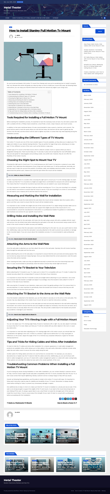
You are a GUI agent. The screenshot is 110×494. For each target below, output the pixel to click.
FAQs (11, 27)
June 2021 (87, 216)
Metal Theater (12, 7)
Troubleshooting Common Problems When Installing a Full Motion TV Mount (29, 113)
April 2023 (87, 127)
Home (7, 18)
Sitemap (55, 18)
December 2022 (89, 143)
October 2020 (88, 248)
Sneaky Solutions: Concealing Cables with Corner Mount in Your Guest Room (94, 51)
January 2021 (88, 236)
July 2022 (87, 164)
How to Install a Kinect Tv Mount (39, 437)
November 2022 (88, 147)
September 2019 (89, 301)
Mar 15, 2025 (88, 467)
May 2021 (86, 220)
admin (18, 35)
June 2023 (87, 119)
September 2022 (89, 156)
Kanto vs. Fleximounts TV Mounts (19, 403)
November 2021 (88, 196)
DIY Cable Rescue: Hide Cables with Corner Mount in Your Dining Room (94, 58)
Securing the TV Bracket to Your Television (20, 105)
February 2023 (88, 135)
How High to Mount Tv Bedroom (67, 437)
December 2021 (88, 192)
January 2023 (88, 139)
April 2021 (87, 224)
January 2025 (88, 103)
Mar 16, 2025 (62, 467)
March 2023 (87, 131)
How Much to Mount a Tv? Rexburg (16, 437)
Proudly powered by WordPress (11, 490)
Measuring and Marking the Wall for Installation (22, 100)
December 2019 (88, 289)
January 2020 (88, 285)
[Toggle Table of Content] (48, 92)
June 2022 (87, 168)
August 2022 (87, 160)
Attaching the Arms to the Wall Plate (19, 103)
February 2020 (88, 281)
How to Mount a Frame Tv (67, 403)
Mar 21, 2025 (11, 467)
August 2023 (87, 111)
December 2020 (89, 240)
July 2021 (86, 212)
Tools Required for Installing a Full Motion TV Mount (23, 94)
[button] (102, 18)
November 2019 (88, 293)
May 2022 (87, 172)
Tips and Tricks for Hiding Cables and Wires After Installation (25, 111)
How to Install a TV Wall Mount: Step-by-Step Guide (31, 18)
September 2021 (89, 204)
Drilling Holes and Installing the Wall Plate (20, 101)
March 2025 (87, 95)
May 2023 (87, 123)
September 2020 (89, 252)
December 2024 (89, 107)
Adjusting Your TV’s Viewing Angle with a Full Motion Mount (25, 109)
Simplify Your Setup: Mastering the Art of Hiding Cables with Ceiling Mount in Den (93, 66)
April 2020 (87, 272)
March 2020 (87, 276)
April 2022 (87, 176)
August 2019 (87, 305)
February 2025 (88, 99)
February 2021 (88, 232)
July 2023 (87, 115)
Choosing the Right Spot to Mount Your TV (20, 98)
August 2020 (88, 256)
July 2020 (87, 260)
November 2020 (89, 244)
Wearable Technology (90, 328)
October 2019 (88, 297)
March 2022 (87, 180)
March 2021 (87, 228)
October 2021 (88, 200)
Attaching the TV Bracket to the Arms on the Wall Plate (24, 107)
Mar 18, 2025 (37, 467)
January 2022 (88, 188)
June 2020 (87, 264)
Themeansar (32, 490)
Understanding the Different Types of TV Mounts (22, 96)
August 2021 (87, 208)
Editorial (86, 316)
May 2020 (87, 268)
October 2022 (88, 151)
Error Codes (87, 320)
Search (86, 26)
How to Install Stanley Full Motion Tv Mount (40, 30)
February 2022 (88, 184)
